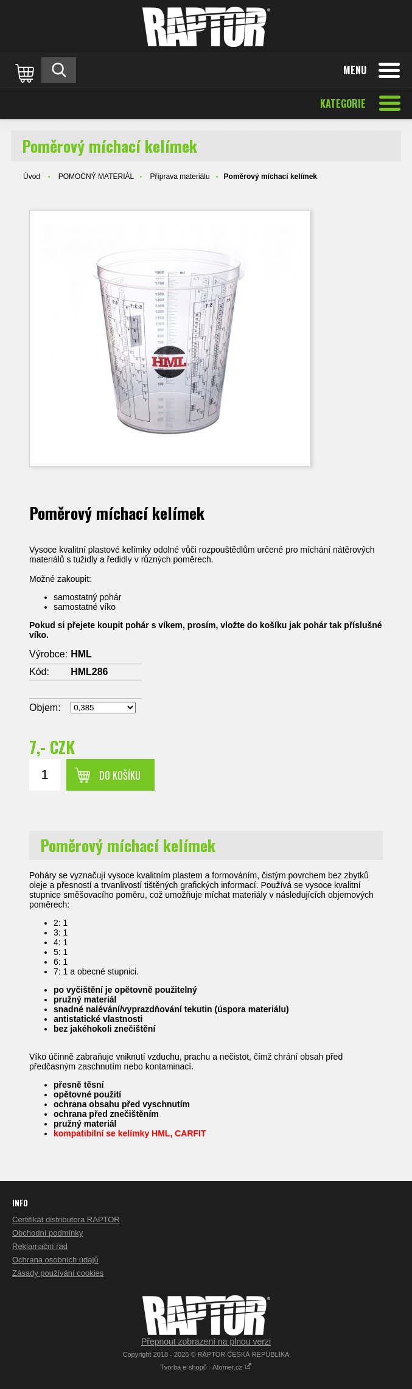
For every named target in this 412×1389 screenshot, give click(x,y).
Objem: (45, 707)
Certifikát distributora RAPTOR (66, 1219)
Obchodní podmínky (47, 1232)
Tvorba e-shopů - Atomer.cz (206, 1367)
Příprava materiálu (180, 176)
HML (81, 654)
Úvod (31, 176)
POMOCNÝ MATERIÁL (96, 176)
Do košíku (120, 775)
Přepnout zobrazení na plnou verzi (206, 1341)
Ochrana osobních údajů (55, 1259)
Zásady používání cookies (57, 1273)
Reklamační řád (40, 1246)
